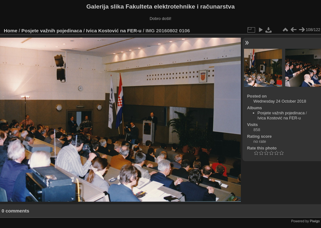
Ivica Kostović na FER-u (114, 30)
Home (10, 30)
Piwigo (315, 221)
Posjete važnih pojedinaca (52, 30)
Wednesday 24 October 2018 (280, 101)
